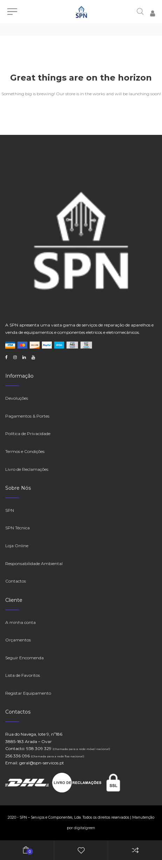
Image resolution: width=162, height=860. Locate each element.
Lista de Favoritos (22, 675)
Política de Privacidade (27, 433)
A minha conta (20, 622)
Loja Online (16, 545)
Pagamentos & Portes (27, 416)
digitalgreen (84, 828)
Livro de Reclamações (26, 469)
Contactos (15, 581)
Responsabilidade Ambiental (34, 563)
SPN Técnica (17, 527)
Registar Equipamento (28, 693)
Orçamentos (18, 639)
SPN (9, 510)
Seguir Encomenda (24, 657)
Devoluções (16, 398)
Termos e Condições (24, 451)
